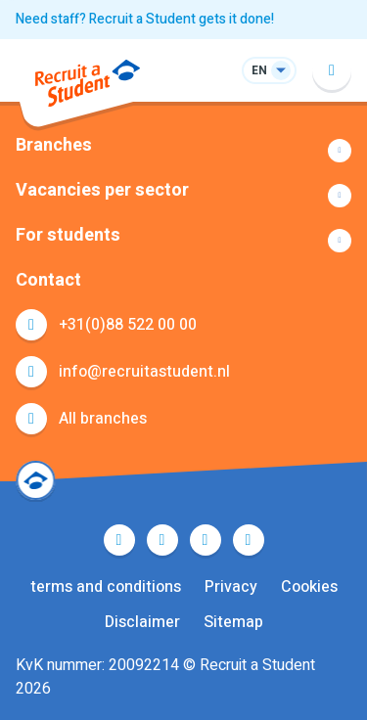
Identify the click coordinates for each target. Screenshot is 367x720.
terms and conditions (105, 587)
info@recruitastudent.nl (144, 371)
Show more (183, 150)
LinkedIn (205, 540)
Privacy (231, 587)
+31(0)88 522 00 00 (128, 325)
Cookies (309, 587)
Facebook (119, 540)
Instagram (248, 540)
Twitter (162, 540)
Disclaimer (142, 622)
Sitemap (233, 622)
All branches (103, 418)
